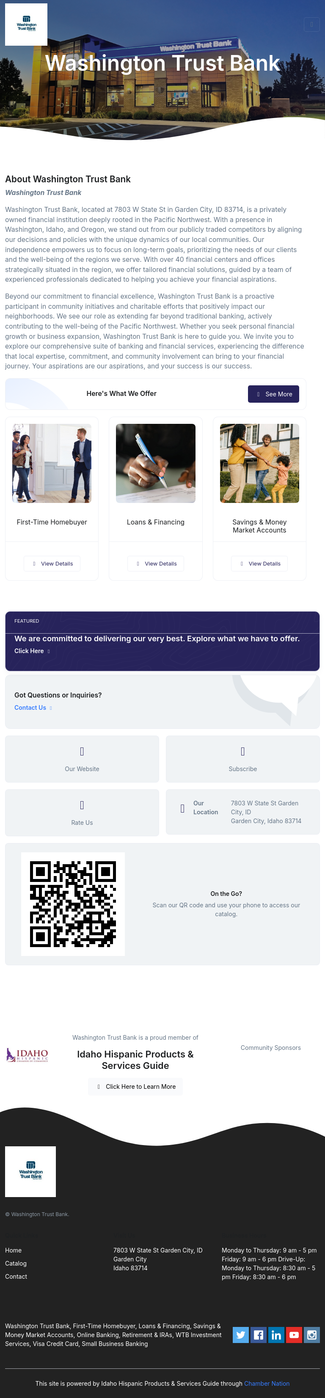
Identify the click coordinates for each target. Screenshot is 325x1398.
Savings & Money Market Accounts (259, 526)
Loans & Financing (156, 522)
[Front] (28, 24)
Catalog (16, 1263)
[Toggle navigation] (312, 24)
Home (13, 1250)
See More (273, 394)
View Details (52, 563)
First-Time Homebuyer (52, 522)
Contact (16, 1276)
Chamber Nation (267, 1383)
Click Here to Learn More (135, 1086)
